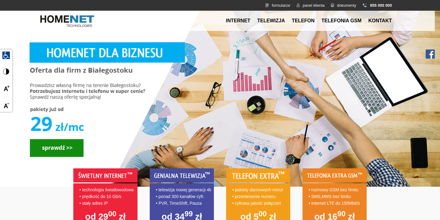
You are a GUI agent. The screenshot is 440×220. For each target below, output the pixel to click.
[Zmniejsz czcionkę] (6, 105)
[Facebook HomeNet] (430, 53)
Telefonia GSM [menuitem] (341, 20)
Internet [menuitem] (238, 20)
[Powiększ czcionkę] (6, 88)
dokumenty (346, 5)
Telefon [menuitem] (303, 20)
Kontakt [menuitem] (380, 20)
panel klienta (314, 5)
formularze (281, 5)
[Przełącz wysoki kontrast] (6, 71)
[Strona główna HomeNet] (67, 20)
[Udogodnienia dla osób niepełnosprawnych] (6, 55)
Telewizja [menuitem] (271, 20)
